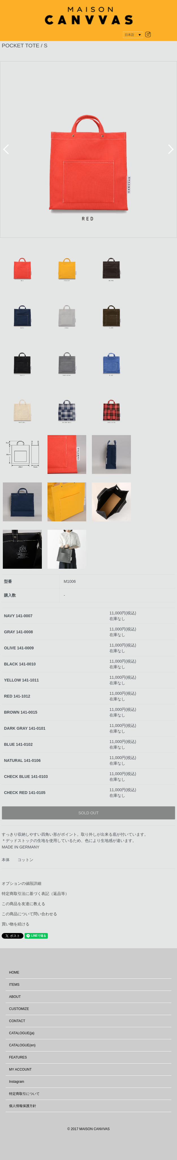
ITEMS (14, 985)
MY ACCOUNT (20, 1069)
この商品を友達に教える (23, 903)
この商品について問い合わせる (29, 914)
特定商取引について (24, 1094)
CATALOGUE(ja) (21, 1033)
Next (171, 149)
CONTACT (17, 1021)
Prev (6, 149)
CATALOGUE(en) (22, 1045)
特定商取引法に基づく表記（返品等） (35, 893)
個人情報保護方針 (22, 1106)
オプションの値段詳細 (21, 883)
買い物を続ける (15, 924)
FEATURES (18, 1057)
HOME (14, 972)
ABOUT (15, 997)
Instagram (16, 1082)
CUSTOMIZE (19, 1009)
